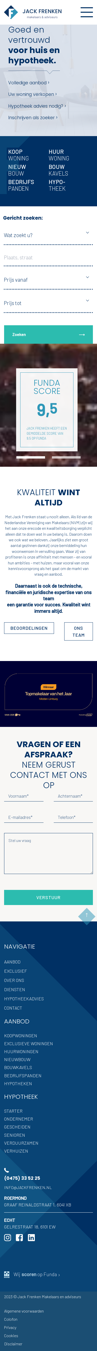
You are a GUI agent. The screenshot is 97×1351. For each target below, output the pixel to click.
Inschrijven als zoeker (33, 117)
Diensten (14, 989)
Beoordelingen (29, 628)
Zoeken (48, 334)
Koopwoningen (20, 1035)
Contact (13, 1008)
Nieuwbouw (17, 1059)
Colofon (10, 1319)
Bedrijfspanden (22, 1075)
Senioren (14, 1135)
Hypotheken (18, 1083)
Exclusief (15, 971)
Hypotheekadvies (24, 998)
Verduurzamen (21, 1143)
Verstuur (48, 897)
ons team (78, 631)
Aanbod (12, 961)
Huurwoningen (21, 1051)
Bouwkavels (18, 1067)
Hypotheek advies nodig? (37, 105)
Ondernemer (18, 1119)
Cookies (11, 1335)
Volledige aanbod (28, 82)
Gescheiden (17, 1127)
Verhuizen (16, 1151)
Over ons (14, 980)
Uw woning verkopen (32, 94)
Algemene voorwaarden (24, 1310)
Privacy (10, 1327)
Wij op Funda (32, 1274)
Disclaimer (13, 1343)
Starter (13, 1111)
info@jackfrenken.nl (28, 1187)
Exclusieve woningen (28, 1043)
